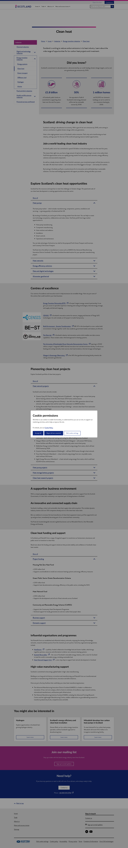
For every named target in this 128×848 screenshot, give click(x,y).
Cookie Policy (49, 428)
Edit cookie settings (72, 433)
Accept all (38, 433)
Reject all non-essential (53, 433)
